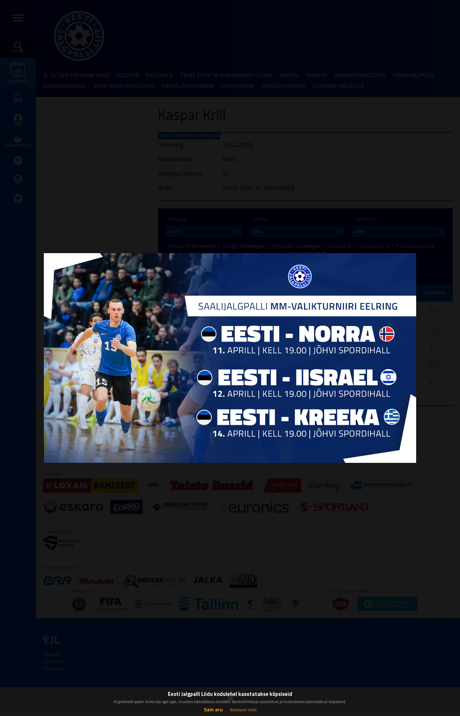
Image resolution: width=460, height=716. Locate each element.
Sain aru (213, 709)
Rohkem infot (243, 709)
